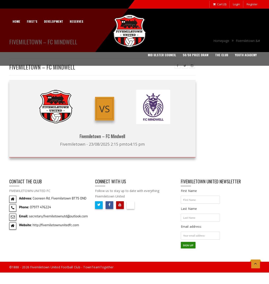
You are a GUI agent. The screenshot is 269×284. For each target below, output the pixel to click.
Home (16, 21)
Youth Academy (246, 55)
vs (104, 108)
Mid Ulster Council (162, 55)
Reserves (76, 21)
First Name (189, 191)
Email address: (191, 226)
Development (53, 21)
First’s (32, 21)
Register (252, 4)
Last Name (189, 209)
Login (236, 4)
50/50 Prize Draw (196, 55)
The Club (221, 55)
